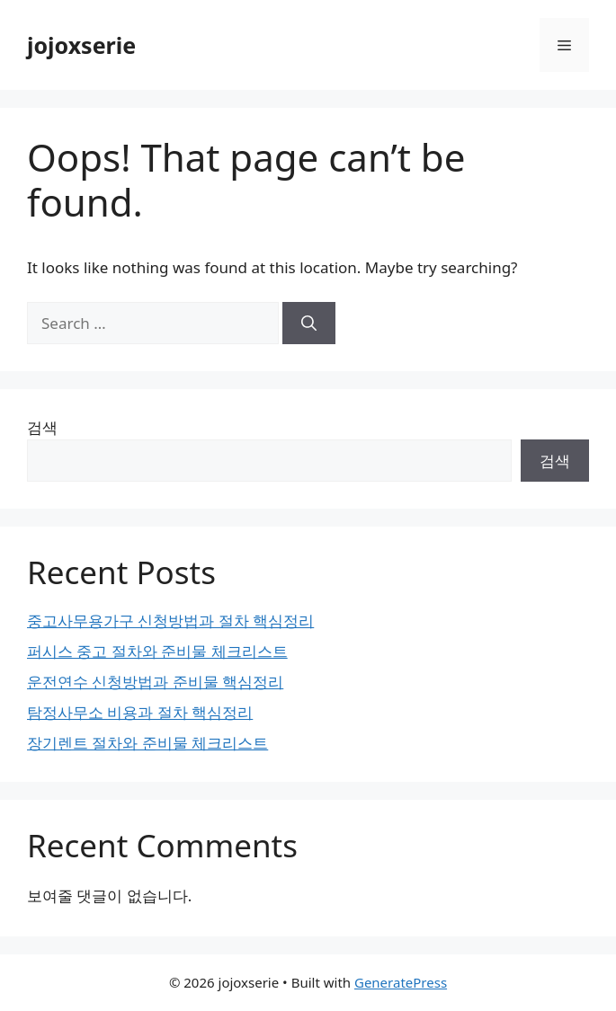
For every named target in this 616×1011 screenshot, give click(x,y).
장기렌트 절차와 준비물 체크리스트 (147, 742)
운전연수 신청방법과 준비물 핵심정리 (155, 681)
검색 (42, 427)
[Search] (308, 323)
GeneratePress (400, 982)
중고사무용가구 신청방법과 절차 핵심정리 (170, 620)
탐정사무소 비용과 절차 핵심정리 (140, 712)
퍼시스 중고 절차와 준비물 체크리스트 (157, 651)
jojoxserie (81, 45)
